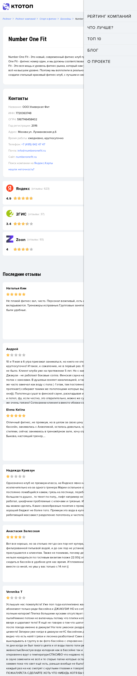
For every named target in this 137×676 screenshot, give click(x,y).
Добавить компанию (111, 6)
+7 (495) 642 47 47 (33, 145)
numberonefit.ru (26, 157)
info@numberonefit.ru (31, 151)
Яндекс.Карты (43, 164)
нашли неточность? (21, 170)
